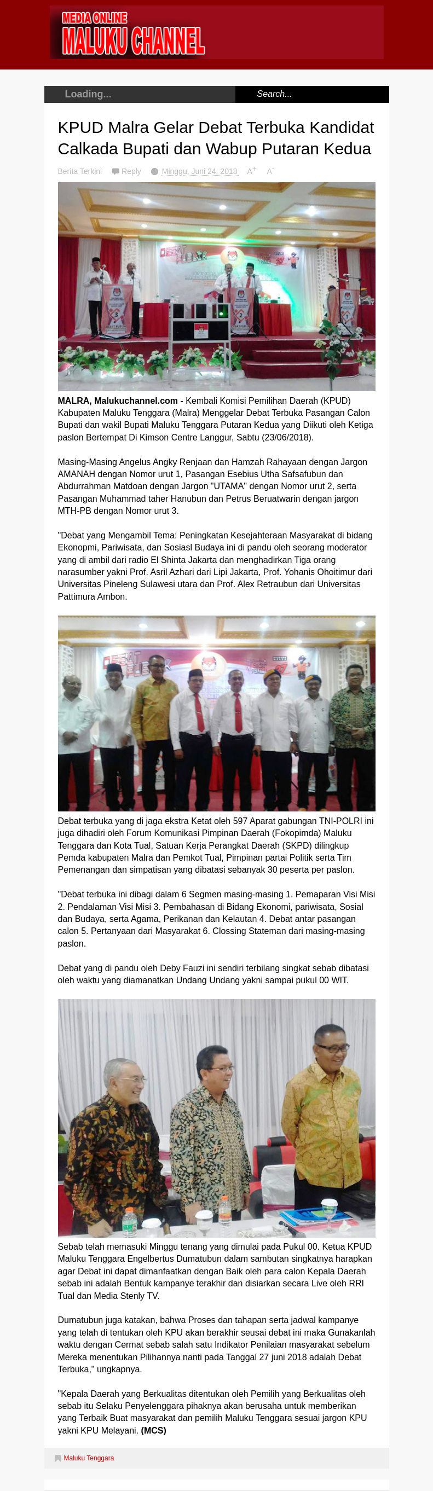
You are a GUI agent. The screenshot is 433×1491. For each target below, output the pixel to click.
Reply (132, 171)
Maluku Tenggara (89, 1458)
